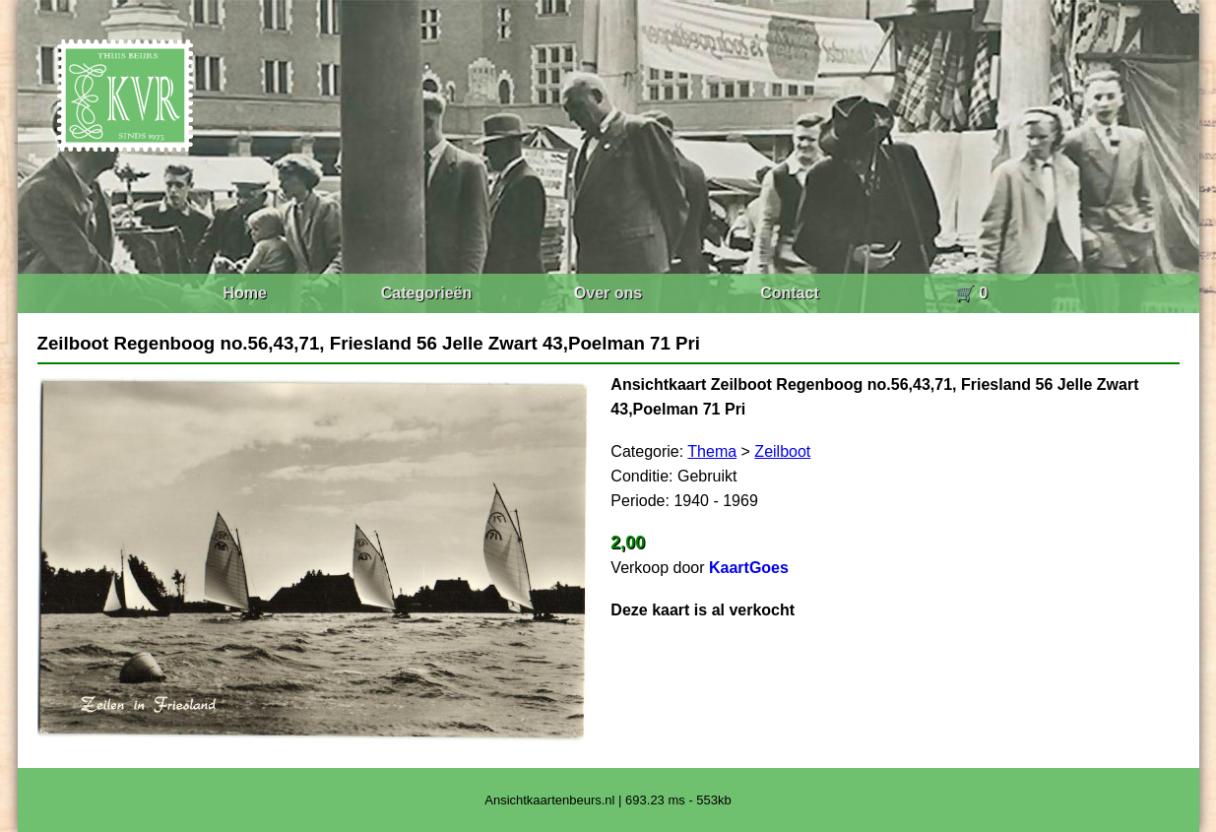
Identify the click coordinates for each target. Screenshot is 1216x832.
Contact (789, 293)
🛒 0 (971, 293)
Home (244, 293)
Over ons (608, 293)
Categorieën (426, 293)
